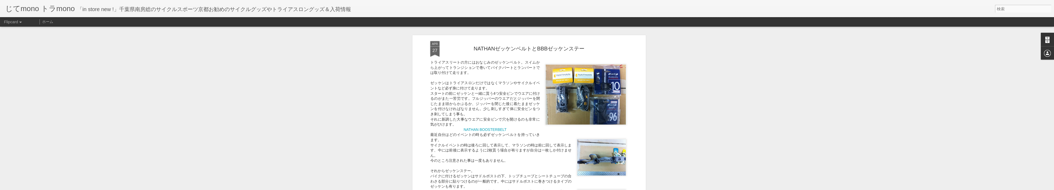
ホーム (47, 22)
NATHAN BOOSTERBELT (485, 101)
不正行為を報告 (559, 186)
